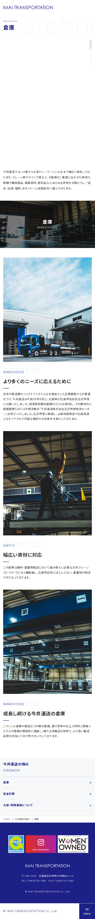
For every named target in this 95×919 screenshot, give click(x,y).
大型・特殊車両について (18, 805)
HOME (6, 819)
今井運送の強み (22, 819)
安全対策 (9, 794)
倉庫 (6, 782)
